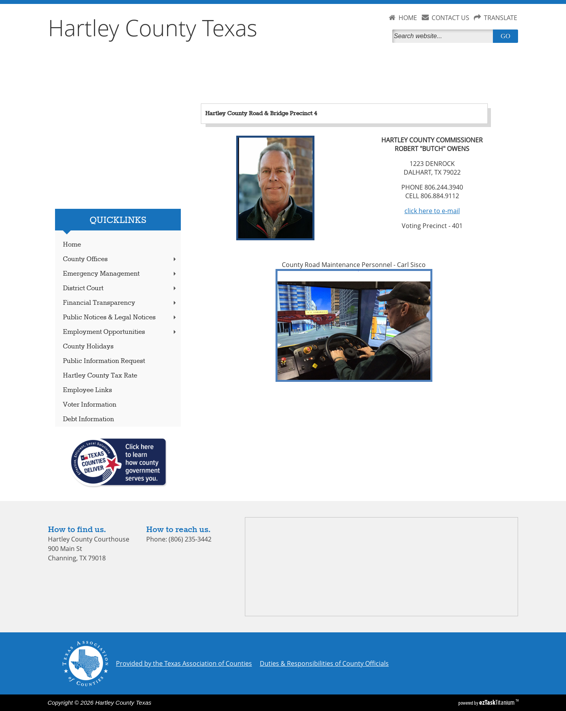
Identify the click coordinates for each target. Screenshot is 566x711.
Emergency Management (120, 274)
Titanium (497, 702)
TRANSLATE (500, 17)
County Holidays (88, 347)
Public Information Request (104, 361)
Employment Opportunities (120, 332)
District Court (120, 288)
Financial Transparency (120, 303)
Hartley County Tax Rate (100, 376)
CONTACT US (450, 17)
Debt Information (88, 419)
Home (72, 245)
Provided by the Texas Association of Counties (184, 663)
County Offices (120, 259)
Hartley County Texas (152, 27)
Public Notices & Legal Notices (120, 317)
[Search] (444, 36)
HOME (408, 17)
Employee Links (87, 390)
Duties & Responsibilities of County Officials (324, 663)
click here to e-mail (432, 210)
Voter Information (89, 405)
